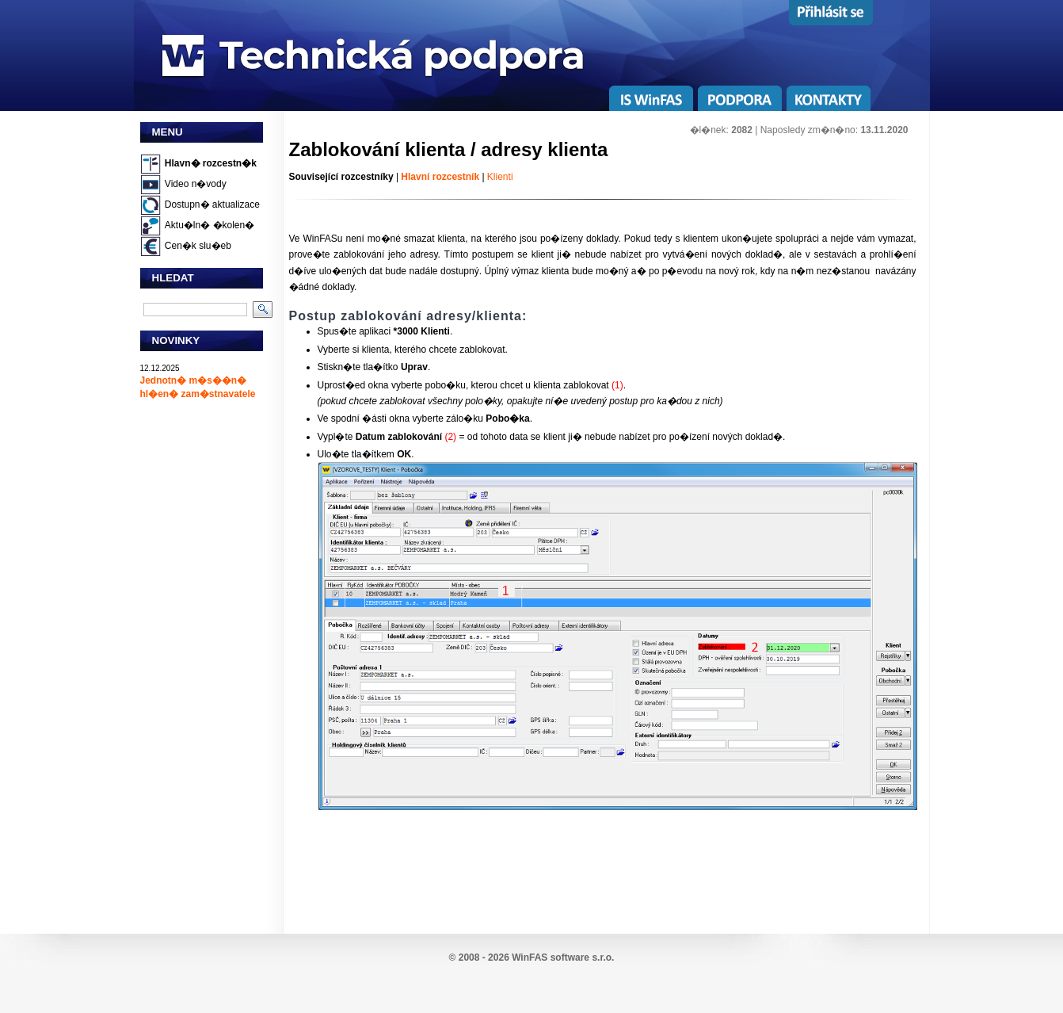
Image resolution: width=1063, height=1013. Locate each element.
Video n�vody (196, 183)
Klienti (500, 176)
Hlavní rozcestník (440, 176)
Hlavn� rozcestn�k (211, 163)
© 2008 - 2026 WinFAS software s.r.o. (532, 957)
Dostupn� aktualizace (212, 204)
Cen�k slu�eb (198, 245)
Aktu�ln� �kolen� (209, 225)
